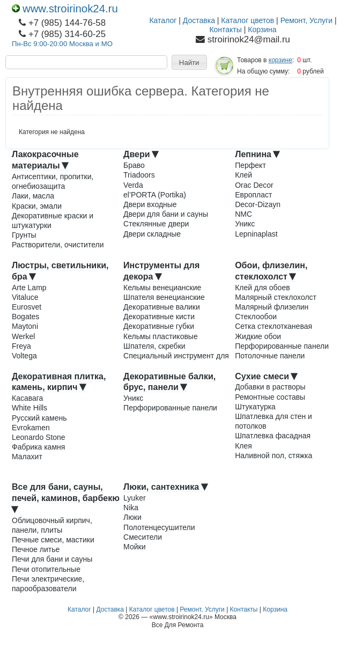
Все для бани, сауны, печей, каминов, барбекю (66, 497)
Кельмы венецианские (162, 287)
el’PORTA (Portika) (154, 194)
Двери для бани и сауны (165, 214)
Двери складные (152, 234)
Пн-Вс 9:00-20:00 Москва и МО (62, 44)
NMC (243, 214)
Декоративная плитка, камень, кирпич (59, 382)
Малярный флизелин (271, 307)
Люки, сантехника (165, 486)
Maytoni (25, 326)
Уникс (245, 223)
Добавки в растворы (270, 387)
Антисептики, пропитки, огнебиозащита (52, 181)
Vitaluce (25, 297)
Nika (130, 507)
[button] (189, 62)
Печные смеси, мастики (53, 539)
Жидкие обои (258, 336)
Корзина (262, 29)
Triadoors (139, 175)
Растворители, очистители (57, 244)
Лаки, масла (33, 196)
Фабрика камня (38, 447)
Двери (141, 154)
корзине (280, 60)
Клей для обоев (262, 287)
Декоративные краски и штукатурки (52, 220)
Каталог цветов (247, 20)
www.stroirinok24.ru (65, 8)
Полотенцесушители (159, 527)
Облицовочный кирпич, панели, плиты (52, 525)
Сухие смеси (266, 376)
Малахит (27, 456)
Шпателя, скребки (154, 346)
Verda (133, 185)
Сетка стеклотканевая (273, 326)
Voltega (24, 355)
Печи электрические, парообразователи (48, 584)
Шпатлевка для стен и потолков (273, 421)
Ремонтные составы (270, 397)
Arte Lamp (29, 287)
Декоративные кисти (159, 316)
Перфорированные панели (282, 346)
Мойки (134, 546)
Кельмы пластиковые (160, 336)
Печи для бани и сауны (52, 559)
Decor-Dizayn (257, 204)
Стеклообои (256, 316)
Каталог (162, 20)
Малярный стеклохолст (275, 297)
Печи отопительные (46, 569)
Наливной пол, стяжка (273, 455)
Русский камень (39, 418)
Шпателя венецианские (164, 297)
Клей (243, 175)
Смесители (142, 537)
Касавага (27, 398)
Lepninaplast (256, 234)
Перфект (250, 165)
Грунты (24, 235)
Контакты (225, 29)
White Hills (29, 407)
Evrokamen (31, 427)
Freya (21, 346)
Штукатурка (255, 406)
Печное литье (36, 549)
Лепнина (257, 154)
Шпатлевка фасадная (272, 435)
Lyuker (134, 498)
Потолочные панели (270, 355)
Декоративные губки (158, 326)
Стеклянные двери (156, 223)
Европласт (253, 194)
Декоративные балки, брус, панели (169, 382)
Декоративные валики (161, 307)
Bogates (25, 316)
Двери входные (150, 204)
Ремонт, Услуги (306, 20)
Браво (134, 165)
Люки (132, 517)
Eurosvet (26, 307)
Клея (243, 446)
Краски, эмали (37, 206)
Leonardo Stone (38, 437)
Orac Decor (254, 185)
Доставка (199, 20)
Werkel (23, 336)
